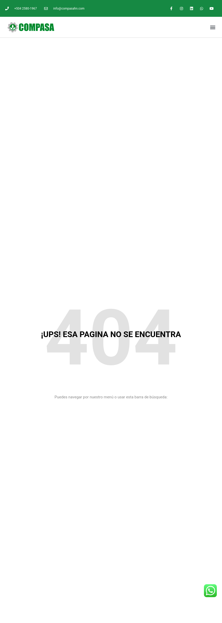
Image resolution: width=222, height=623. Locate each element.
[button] (212, 27)
